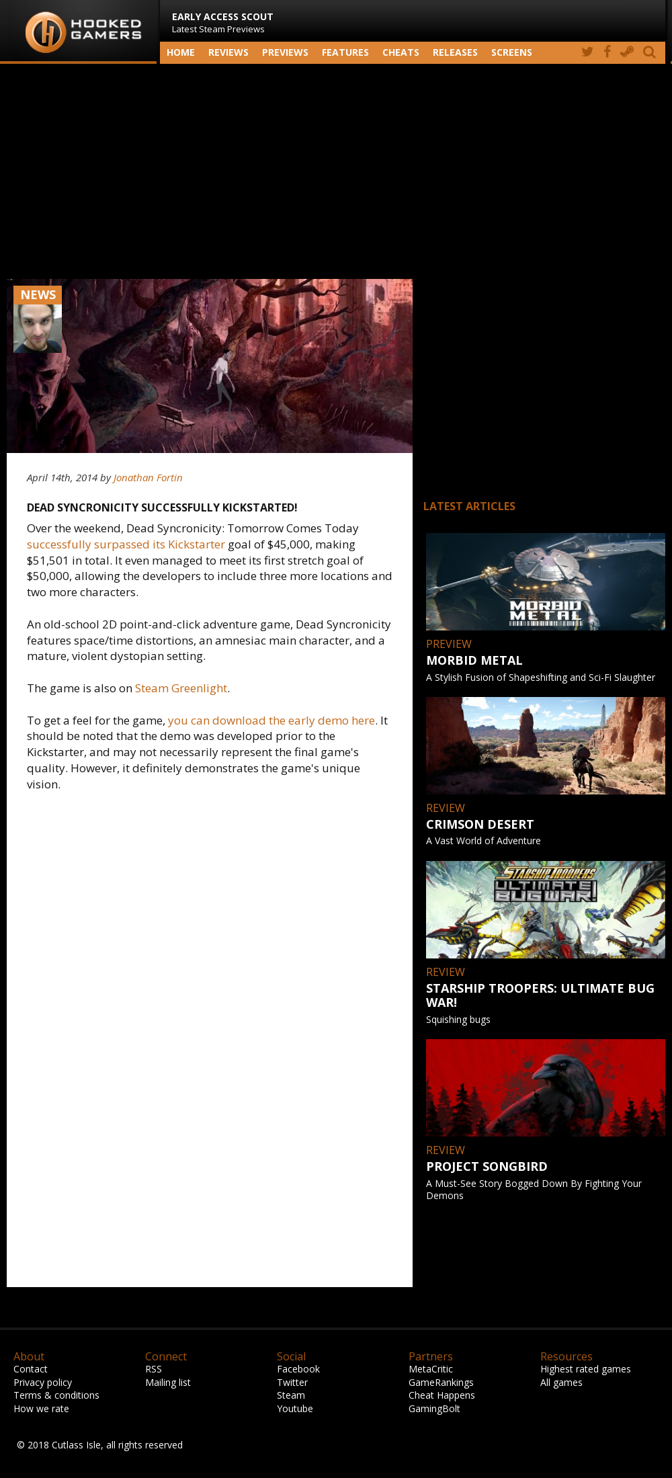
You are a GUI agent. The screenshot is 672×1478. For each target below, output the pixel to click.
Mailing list (168, 1382)
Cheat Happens (442, 1395)
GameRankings (441, 1382)
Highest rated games (585, 1368)
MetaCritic (431, 1368)
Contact (30, 1368)
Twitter (292, 1382)
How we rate (41, 1408)
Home (181, 52)
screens (511, 52)
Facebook (298, 1368)
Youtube (295, 1408)
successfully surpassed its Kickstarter (126, 544)
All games (561, 1382)
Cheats (400, 52)
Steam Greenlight (181, 688)
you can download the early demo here (271, 720)
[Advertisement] (336, 171)
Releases (455, 52)
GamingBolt (434, 1408)
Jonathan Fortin (148, 477)
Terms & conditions (56, 1395)
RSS (153, 1368)
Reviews (228, 52)
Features (345, 52)
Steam (291, 1395)
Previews (285, 52)
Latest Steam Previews (223, 22)
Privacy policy (42, 1382)
